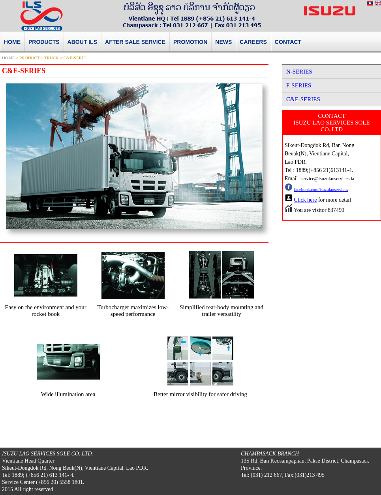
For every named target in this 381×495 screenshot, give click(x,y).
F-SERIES (298, 85)
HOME (8, 57)
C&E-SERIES (303, 99)
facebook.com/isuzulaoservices (321, 189)
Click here (305, 200)
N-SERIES (299, 71)
